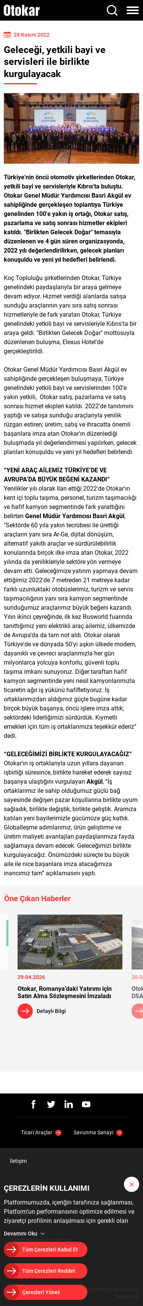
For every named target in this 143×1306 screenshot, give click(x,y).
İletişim (18, 1161)
